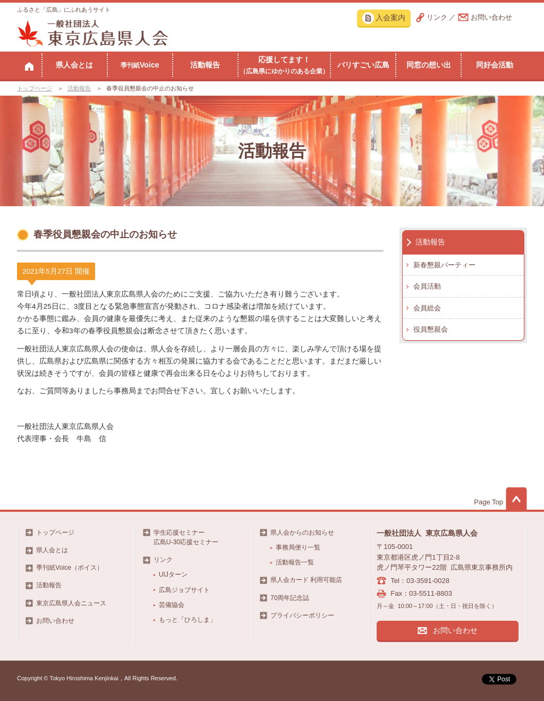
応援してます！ (284, 64)
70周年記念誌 (289, 598)
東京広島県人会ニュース (71, 603)
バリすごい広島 (363, 65)
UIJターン (173, 574)
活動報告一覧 (295, 562)
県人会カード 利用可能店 (306, 580)
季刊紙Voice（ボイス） (69, 567)
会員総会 (427, 308)
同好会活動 (494, 65)
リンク (437, 17)
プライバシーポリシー (302, 615)
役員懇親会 (430, 329)
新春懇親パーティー (444, 265)
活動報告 (205, 65)
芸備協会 (171, 605)
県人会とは (74, 65)
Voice (140, 65)
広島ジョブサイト (184, 590)
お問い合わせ (491, 17)
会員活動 (427, 286)
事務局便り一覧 (298, 547)
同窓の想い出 (428, 65)
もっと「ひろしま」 (187, 619)
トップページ (34, 88)
